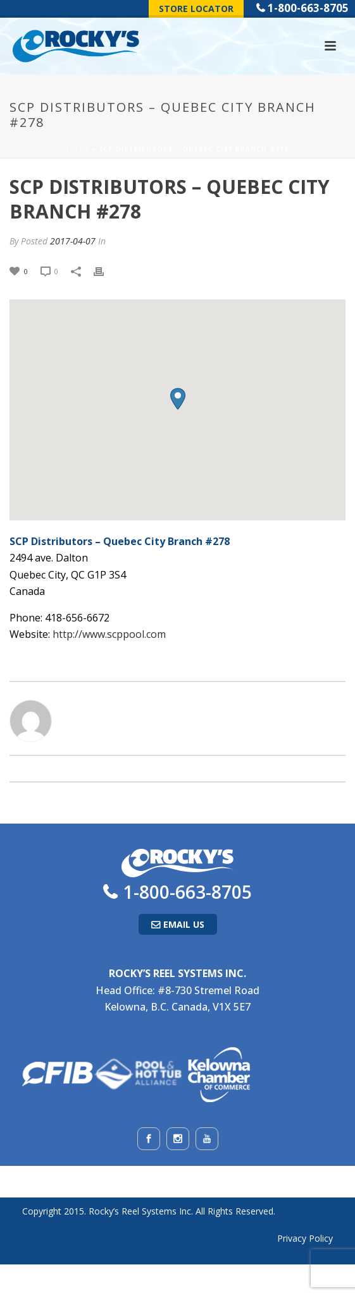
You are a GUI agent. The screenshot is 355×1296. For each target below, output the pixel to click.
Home (77, 149)
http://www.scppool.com (109, 634)
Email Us (183, 924)
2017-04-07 (73, 241)
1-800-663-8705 (308, 8)
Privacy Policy (305, 1238)
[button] (177, 399)
